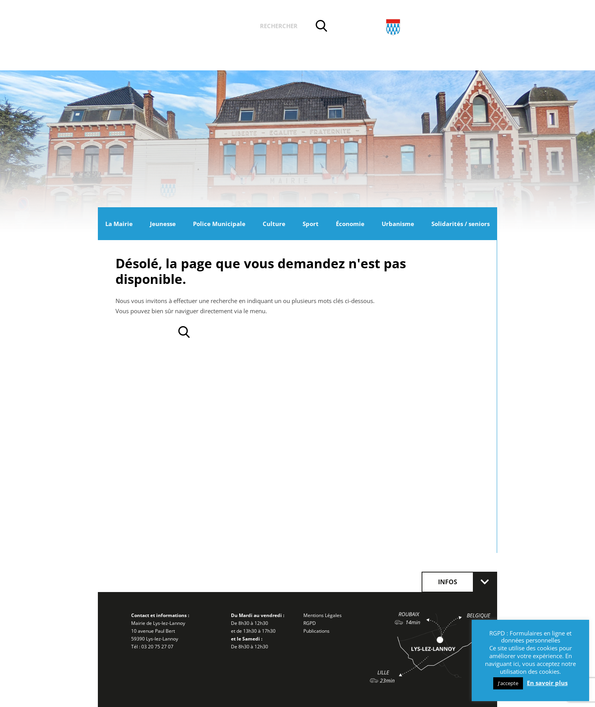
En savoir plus (547, 683)
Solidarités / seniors (460, 224)
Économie (350, 224)
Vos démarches (219, 27)
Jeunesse (163, 224)
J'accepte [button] (508, 683)
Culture (274, 224)
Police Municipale (219, 224)
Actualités (160, 27)
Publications (316, 631)
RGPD (309, 623)
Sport (311, 224)
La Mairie (119, 224)
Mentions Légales (322, 615)
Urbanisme (398, 224)
